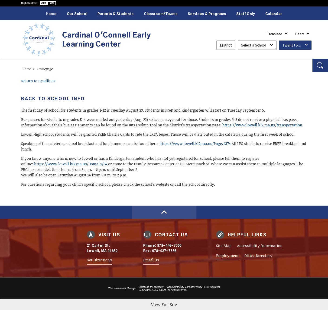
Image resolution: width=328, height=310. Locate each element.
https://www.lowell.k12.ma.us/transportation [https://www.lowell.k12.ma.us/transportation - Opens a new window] (262, 125)
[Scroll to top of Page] (164, 212)
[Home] (51, 13)
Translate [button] (274, 34)
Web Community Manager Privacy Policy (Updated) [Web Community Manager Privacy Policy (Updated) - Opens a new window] (193, 287)
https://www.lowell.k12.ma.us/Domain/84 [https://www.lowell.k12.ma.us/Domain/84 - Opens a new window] (70, 163)
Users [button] (300, 34)
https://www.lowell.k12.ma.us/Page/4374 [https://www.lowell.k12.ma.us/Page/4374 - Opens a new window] (195, 143)
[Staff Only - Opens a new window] (245, 13)
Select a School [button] (253, 45)
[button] (48, 3)
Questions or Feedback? (151, 287)
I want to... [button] (292, 45)
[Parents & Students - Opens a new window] (115, 13)
